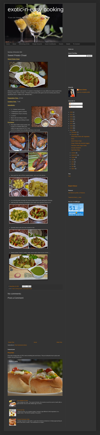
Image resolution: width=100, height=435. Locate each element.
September (74, 155)
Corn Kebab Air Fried (22, 400)
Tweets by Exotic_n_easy (74, 197)
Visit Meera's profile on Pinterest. (76, 193)
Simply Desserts (37, 44)
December (74, 132)
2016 (71, 126)
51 (72, 208)
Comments (72, 106)
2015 (71, 128)
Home (8, 44)
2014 (71, 130)
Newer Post (11, 342)
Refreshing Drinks (24, 44)
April (72, 166)
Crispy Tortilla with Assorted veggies (80, 143)
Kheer (72, 138)
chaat (13, 288)
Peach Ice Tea (20, 410)
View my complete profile (83, 92)
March (73, 168)
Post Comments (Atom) (21, 345)
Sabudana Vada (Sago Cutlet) (78, 145)
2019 (71, 119)
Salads (68, 44)
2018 (71, 121)
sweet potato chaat (27, 288)
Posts (71, 103)
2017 (71, 123)
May (72, 164)
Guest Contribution (50, 44)
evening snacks (18, 288)
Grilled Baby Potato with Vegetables (80, 136)
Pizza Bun (11, 352)
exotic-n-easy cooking (35, 9)
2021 (71, 114)
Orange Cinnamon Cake (23, 419)
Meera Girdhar (83, 89)
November (74, 134)
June (72, 162)
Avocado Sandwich (76, 148)
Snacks (61, 44)
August (73, 157)
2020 (71, 116)
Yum (69, 176)
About (14, 44)
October (73, 153)
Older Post (59, 342)
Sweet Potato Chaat (76, 141)
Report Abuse (72, 186)
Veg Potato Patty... (76, 150)
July (72, 159)
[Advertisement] (80, 72)
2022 (71, 112)
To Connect (76, 44)
